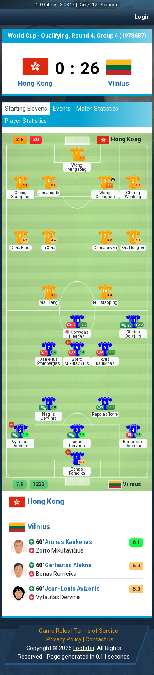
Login (142, 17)
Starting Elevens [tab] (26, 108)
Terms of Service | (97, 630)
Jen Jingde (48, 192)
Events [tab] (62, 108)
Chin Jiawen (105, 247)
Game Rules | (56, 630)
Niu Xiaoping (105, 302)
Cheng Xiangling (20, 194)
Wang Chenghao (105, 194)
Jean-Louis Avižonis (72, 588)
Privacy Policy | (65, 639)
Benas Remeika (77, 471)
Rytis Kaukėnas (105, 361)
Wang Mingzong (77, 167)
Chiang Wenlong (133, 194)
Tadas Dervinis (77, 443)
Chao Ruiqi (20, 247)
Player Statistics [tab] (26, 121)
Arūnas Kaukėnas (68, 542)
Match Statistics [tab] (97, 108)
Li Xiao (48, 247)
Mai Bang (48, 302)
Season (109, 4)
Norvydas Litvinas (79, 334)
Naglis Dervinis (49, 416)
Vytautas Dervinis (20, 443)
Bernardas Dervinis (133, 443)
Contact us (99, 639)
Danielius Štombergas (48, 361)
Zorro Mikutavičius (76, 361)
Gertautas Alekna (68, 565)
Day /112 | (89, 4)
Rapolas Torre (105, 414)
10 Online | (48, 4)
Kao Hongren (133, 247)
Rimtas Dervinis (133, 334)
